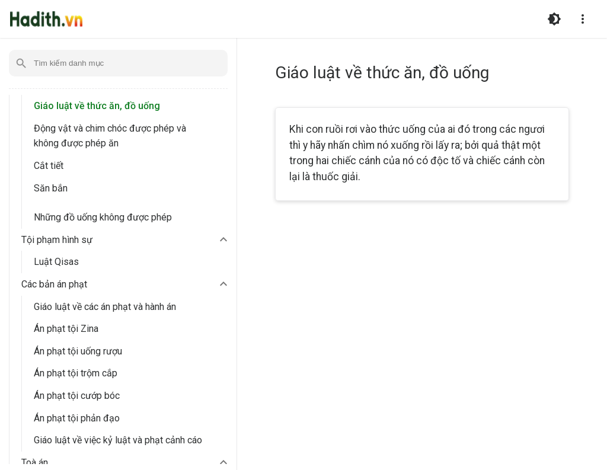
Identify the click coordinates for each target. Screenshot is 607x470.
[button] (126, 240)
